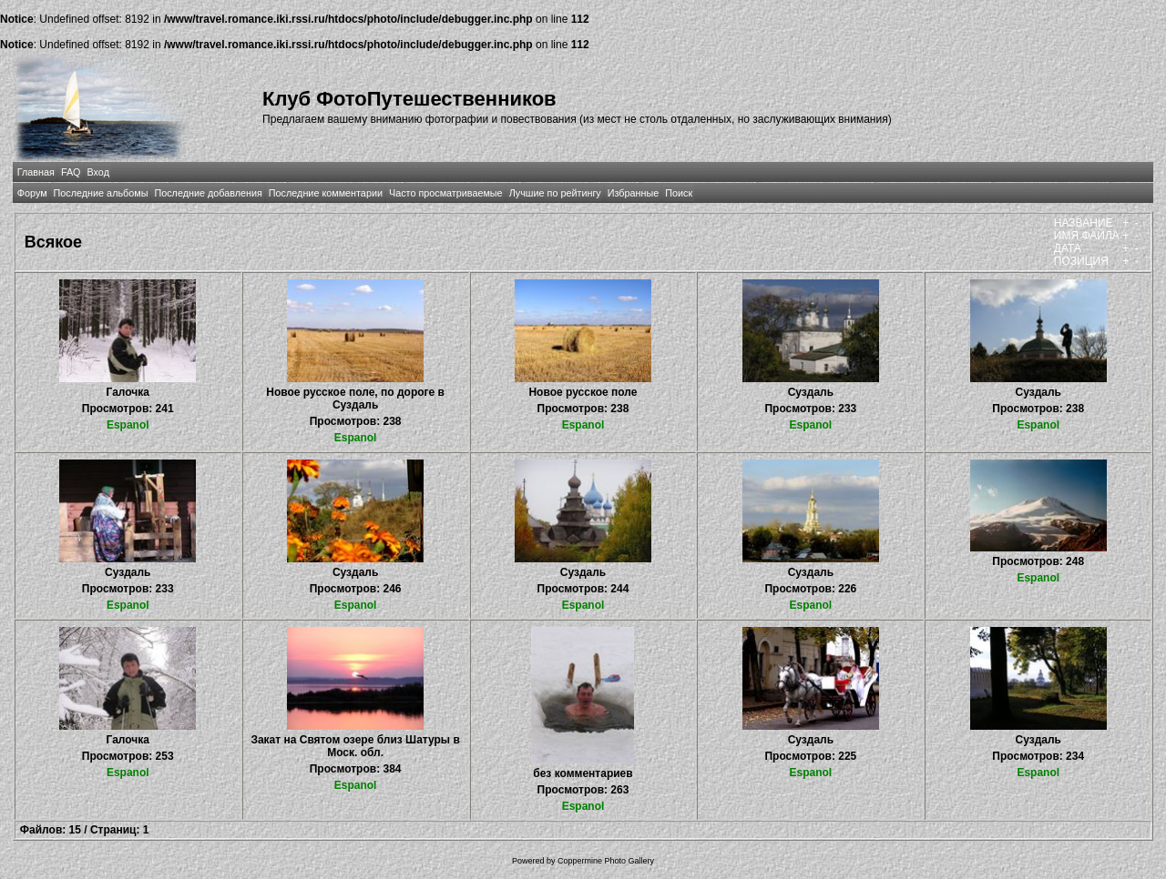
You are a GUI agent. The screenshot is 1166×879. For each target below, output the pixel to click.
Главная (36, 172)
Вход (98, 172)
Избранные (633, 192)
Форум (32, 192)
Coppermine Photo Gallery (605, 860)
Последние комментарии (326, 192)
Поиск (678, 192)
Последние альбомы (101, 192)
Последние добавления (207, 192)
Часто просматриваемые (446, 192)
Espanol (128, 425)
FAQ (71, 172)
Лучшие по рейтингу (555, 192)
